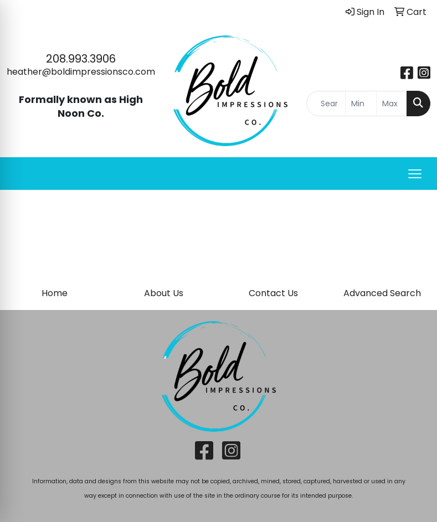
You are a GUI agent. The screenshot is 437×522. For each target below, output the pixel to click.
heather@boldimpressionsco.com (81, 71)
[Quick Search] (326, 103)
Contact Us (273, 293)
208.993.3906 (81, 58)
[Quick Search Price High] (392, 103)
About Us (163, 293)
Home (55, 293)
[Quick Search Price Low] (361, 103)
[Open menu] (415, 174)
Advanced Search (382, 293)
